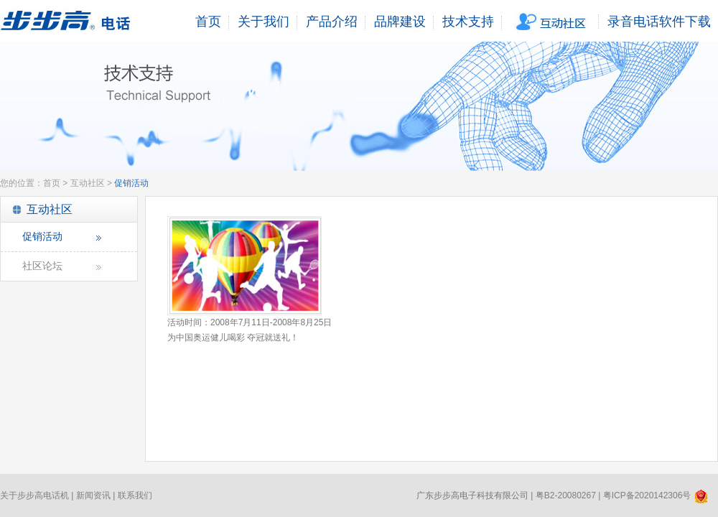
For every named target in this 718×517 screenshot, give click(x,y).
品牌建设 (400, 21)
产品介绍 (332, 21)
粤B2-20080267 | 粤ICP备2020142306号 (622, 495)
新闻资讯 (93, 495)
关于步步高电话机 (34, 495)
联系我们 (135, 495)
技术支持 (468, 21)
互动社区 (552, 21)
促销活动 (42, 236)
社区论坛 (42, 266)
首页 (208, 21)
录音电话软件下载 (659, 21)
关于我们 (263, 21)
